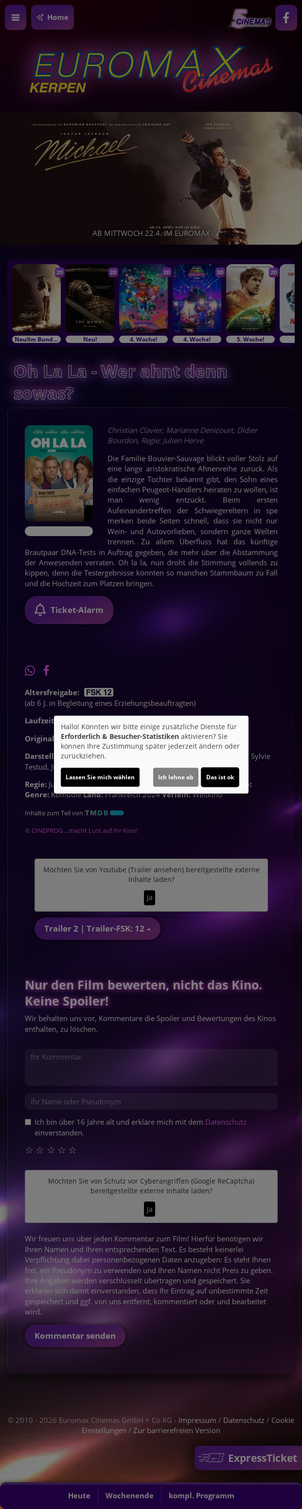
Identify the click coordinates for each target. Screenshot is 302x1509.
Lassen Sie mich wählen (100, 777)
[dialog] (151, 754)
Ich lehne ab (176, 777)
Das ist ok (220, 777)
